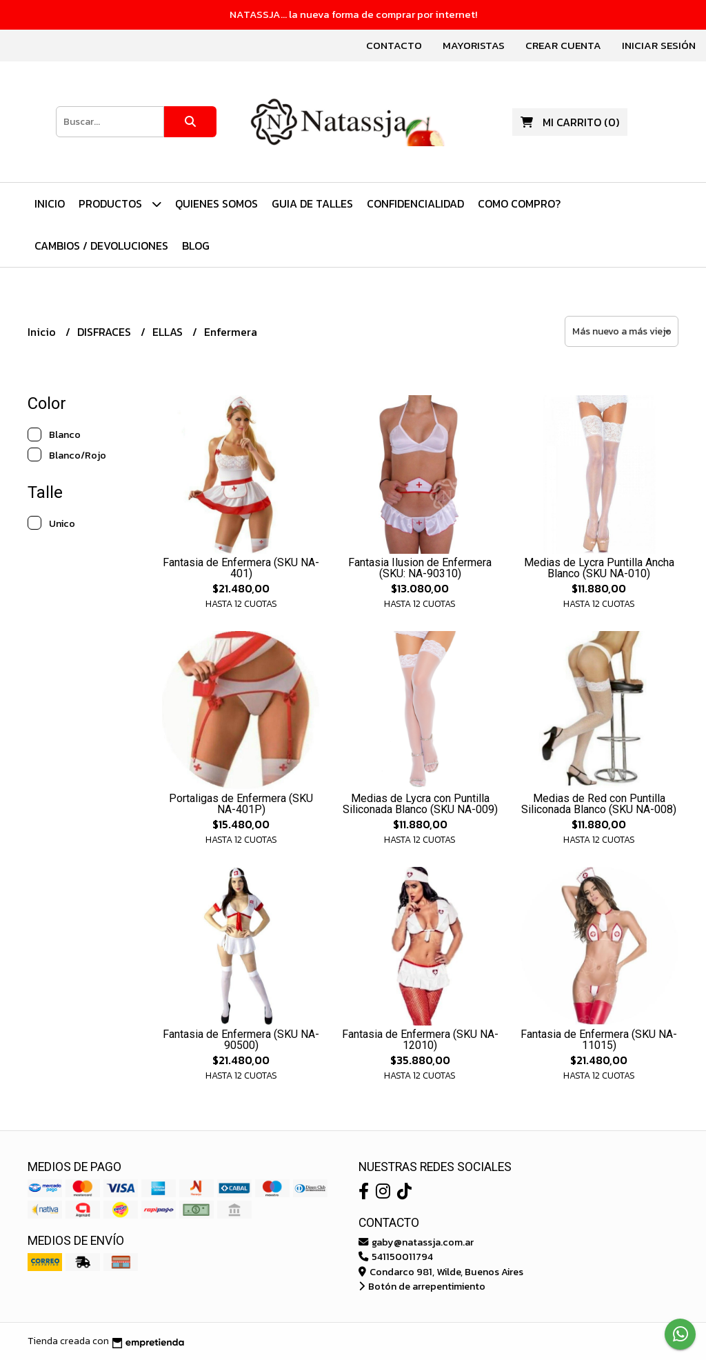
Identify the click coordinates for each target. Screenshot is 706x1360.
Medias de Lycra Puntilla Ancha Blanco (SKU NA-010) (599, 568)
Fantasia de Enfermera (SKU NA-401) (241, 568)
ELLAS (168, 331)
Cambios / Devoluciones (101, 245)
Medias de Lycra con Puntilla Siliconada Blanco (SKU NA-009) (420, 804)
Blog (196, 245)
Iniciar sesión (659, 45)
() (570, 122)
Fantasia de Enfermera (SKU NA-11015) (599, 1040)
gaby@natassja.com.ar (416, 1242)
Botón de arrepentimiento (422, 1286)
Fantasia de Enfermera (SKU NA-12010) (420, 1040)
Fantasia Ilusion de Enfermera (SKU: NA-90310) (420, 568)
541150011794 (396, 1256)
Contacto (394, 45)
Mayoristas (474, 45)
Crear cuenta (563, 45)
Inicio (49, 203)
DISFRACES (105, 331)
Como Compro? (519, 203)
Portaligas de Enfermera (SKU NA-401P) (241, 804)
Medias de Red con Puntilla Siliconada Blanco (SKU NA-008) (598, 804)
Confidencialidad (415, 203)
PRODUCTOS (120, 204)
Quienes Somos (216, 203)
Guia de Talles (312, 203)
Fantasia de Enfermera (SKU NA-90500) (241, 1040)
